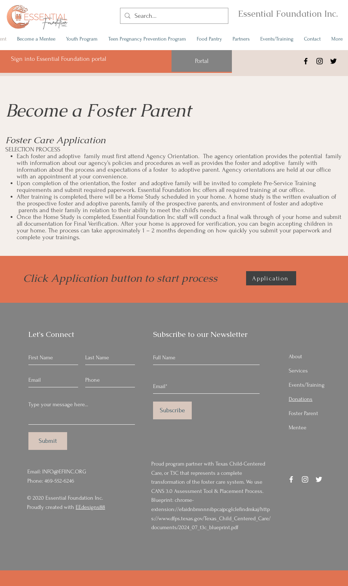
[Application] (271, 278)
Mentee (297, 427)
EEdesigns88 (90, 507)
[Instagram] (319, 61)
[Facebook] (305, 61)
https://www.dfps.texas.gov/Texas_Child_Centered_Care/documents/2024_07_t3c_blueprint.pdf (211, 518)
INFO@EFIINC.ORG (64, 471)
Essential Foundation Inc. (288, 13)
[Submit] (47, 441)
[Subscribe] (172, 410)
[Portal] (202, 61)
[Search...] (174, 15)
